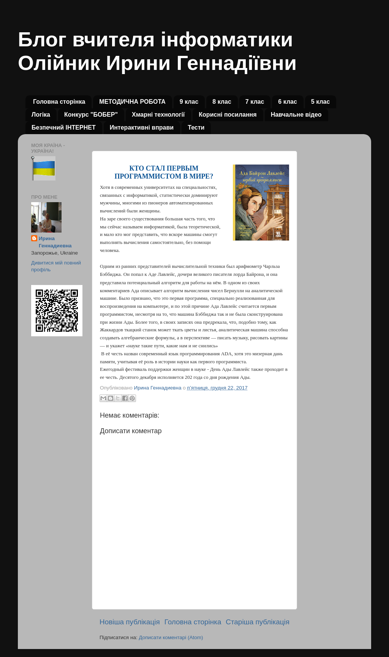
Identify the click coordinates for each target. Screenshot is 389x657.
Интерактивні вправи (142, 127)
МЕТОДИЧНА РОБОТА (132, 101)
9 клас (189, 101)
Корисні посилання (227, 114)
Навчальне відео (296, 114)
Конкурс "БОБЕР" (91, 114)
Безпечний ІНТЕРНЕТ (64, 127)
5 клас (320, 101)
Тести (196, 127)
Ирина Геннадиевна (55, 242)
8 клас (221, 101)
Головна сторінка (59, 101)
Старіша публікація (257, 622)
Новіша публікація (130, 622)
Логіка (41, 114)
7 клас (254, 101)
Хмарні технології (158, 114)
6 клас (287, 101)
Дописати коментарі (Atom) (171, 637)
